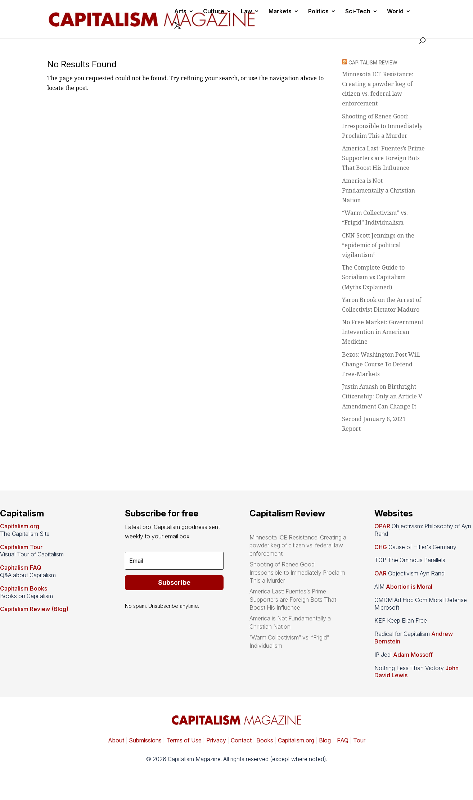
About (116, 740)
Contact (240, 740)
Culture (213, 12)
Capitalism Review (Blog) (34, 609)
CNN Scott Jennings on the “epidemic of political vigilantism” (378, 245)
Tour (359, 740)
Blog (325, 740)
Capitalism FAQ (20, 567)
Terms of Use (183, 740)
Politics (318, 12)
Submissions (144, 740)
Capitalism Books (23, 588)
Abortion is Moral (409, 586)
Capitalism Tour (21, 547)
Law (246, 12)
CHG (380, 547)
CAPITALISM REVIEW (372, 62)
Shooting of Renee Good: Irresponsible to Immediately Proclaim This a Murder (382, 126)
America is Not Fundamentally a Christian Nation (378, 190)
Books (264, 740)
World (395, 12)
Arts (180, 12)
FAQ (341, 740)
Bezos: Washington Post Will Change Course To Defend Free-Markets (381, 364)
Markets (280, 12)
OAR (380, 573)
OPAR (382, 526)
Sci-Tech (357, 12)
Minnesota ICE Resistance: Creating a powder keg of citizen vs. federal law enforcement (297, 545)
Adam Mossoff (413, 654)
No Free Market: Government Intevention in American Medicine (382, 331)
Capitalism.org (19, 526)
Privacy (215, 740)
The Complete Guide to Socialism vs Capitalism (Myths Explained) (374, 277)
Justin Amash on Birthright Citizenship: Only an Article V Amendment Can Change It (382, 396)
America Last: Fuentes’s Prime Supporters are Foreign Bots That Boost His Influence (383, 158)
